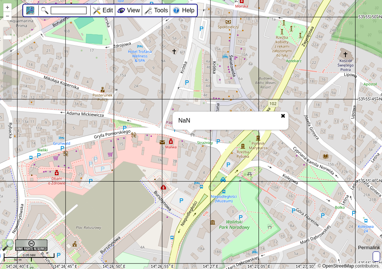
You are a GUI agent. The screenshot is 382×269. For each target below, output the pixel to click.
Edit (108, 10)
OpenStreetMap (338, 266)
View (133, 10)
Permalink (369, 247)
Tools (161, 10)
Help (188, 10)
